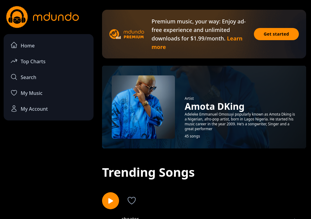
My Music (26, 92)
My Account (29, 108)
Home (22, 45)
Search (23, 77)
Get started (276, 34)
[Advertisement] (49, 171)
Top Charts (28, 61)
